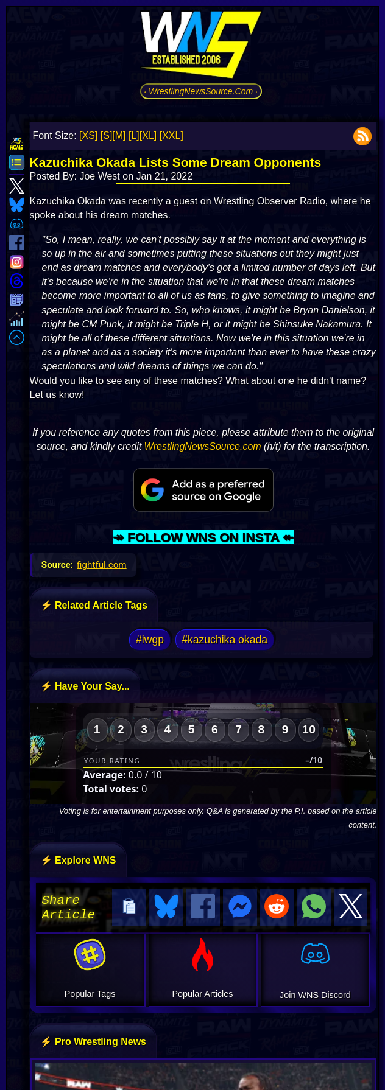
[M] (118, 135)
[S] (107, 135)
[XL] (148, 135)
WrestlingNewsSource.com (202, 446)
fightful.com (102, 564)
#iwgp (150, 640)
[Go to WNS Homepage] (201, 46)
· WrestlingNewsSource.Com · (201, 91)
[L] (134, 135)
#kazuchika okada (224, 640)
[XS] (88, 135)
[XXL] (171, 135)
